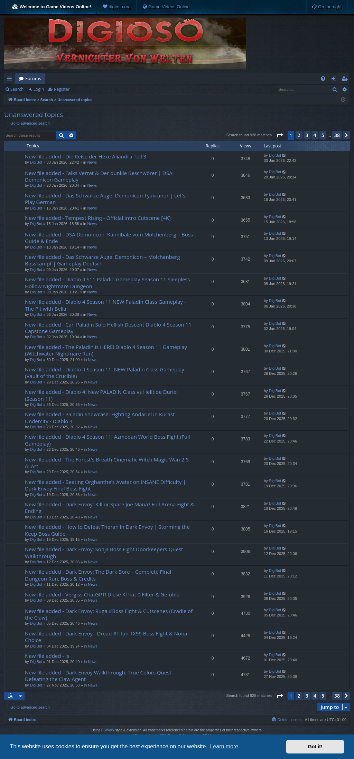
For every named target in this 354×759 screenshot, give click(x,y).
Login (39, 89)
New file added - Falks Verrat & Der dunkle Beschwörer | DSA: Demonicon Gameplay (99, 176)
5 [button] (323, 135)
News (92, 162)
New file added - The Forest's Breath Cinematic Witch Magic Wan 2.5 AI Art (107, 462)
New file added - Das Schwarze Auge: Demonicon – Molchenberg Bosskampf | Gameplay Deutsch (102, 260)
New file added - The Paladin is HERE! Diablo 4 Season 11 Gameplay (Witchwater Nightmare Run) (106, 350)
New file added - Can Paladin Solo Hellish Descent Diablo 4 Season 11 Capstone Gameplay (108, 327)
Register (61, 89)
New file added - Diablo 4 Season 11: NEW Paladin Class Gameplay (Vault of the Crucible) (104, 372)
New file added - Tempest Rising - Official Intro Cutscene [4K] (98, 217)
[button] (279, 135)
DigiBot (36, 162)
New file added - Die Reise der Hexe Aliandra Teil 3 (85, 156)
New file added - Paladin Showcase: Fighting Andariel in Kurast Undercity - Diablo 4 (100, 417)
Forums (33, 78)
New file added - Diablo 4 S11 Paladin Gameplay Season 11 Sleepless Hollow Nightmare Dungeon (107, 282)
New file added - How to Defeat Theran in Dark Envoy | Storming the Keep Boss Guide (107, 530)
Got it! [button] (315, 746)
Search (17, 89)
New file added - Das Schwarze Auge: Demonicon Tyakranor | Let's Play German (105, 198)
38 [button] (337, 135)
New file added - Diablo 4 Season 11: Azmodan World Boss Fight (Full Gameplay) (107, 440)
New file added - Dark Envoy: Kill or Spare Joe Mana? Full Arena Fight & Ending (109, 507)
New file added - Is (47, 655)
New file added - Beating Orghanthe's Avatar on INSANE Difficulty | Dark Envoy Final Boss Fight (105, 485)
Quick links (11, 79)
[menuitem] (116, 7)
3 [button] (307, 135)
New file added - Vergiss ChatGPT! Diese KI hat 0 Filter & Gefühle (102, 594)
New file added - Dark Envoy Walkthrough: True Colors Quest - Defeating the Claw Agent (99, 675)
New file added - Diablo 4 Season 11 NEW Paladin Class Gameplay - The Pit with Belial (105, 305)
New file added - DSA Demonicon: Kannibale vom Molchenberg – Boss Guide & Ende (109, 237)
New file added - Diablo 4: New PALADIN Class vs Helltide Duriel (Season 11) (101, 395)
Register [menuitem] (346, 79)
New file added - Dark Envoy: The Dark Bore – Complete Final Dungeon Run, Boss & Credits (98, 575)
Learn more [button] (224, 746)
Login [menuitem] (335, 79)
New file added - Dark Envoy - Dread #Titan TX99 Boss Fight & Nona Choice (106, 636)
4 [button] (315, 135)
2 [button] (299, 135)
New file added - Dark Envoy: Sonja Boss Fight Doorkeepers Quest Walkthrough (104, 552)
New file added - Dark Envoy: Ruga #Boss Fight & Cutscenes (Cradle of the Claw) (109, 614)
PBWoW (107, 730)
